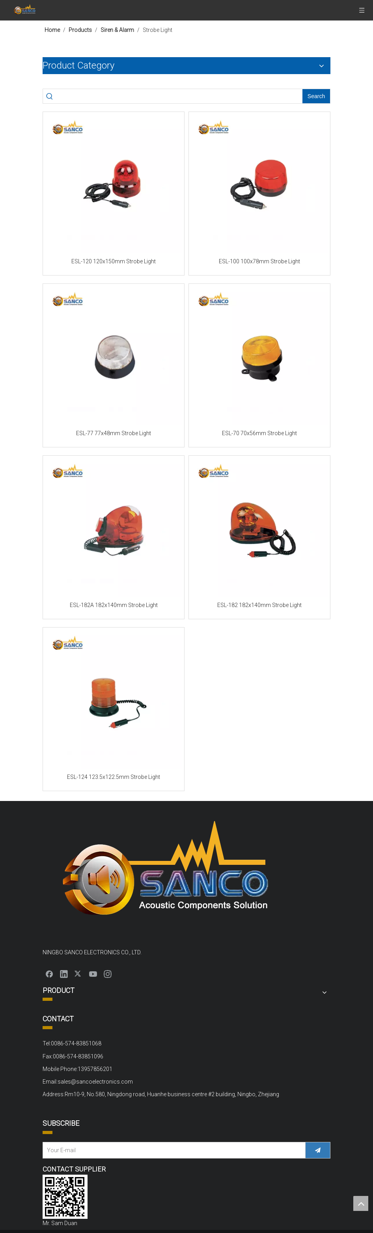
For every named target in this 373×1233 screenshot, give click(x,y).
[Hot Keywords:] (316, 96)
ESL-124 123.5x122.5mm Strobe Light (113, 777)
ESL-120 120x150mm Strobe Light (113, 261)
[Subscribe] (317, 1150)
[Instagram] (107, 973)
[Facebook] (49, 973)
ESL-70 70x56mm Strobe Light (259, 433)
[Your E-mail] (172, 1150)
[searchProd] (179, 96)
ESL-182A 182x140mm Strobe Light (114, 605)
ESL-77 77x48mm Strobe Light (113, 433)
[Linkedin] (64, 973)
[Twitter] (78, 973)
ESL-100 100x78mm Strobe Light (259, 261)
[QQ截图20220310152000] (65, 1197)
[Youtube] (93, 973)
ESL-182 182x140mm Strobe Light (259, 605)
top (360, 1203)
